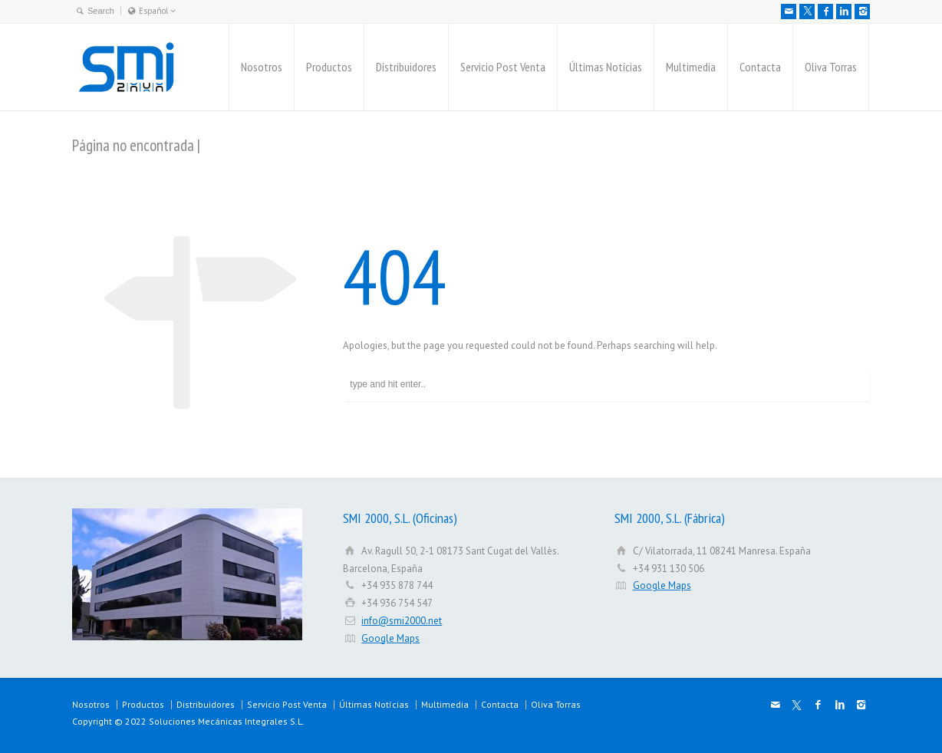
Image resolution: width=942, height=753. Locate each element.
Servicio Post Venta (502, 66)
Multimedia (691, 66)
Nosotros (261, 66)
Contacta (760, 66)
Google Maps (390, 638)
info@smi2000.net (401, 620)
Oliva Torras (831, 66)
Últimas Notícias (605, 66)
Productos (329, 66)
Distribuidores (406, 66)
